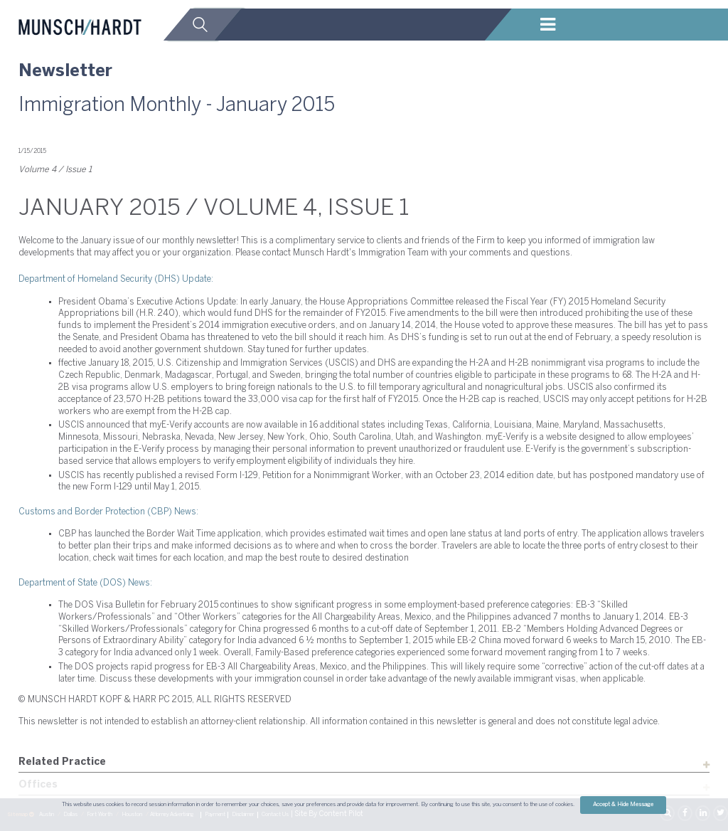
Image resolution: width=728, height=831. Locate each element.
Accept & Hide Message (623, 805)
